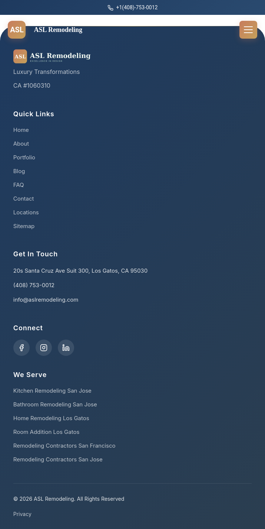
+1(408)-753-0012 (132, 7)
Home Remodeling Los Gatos (51, 418)
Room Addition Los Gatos (46, 431)
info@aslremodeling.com (46, 299)
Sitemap (24, 226)
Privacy (22, 514)
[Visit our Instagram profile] (44, 348)
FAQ (18, 184)
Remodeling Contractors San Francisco (64, 445)
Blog (19, 171)
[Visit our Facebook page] (21, 348)
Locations (26, 212)
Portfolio (24, 157)
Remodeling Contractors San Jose (58, 459)
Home (21, 129)
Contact (23, 198)
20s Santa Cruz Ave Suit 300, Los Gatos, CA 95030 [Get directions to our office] (80, 270)
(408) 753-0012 (33, 285)
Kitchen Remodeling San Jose (52, 390)
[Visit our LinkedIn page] (66, 348)
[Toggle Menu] (248, 30)
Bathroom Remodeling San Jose (55, 404)
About (21, 143)
